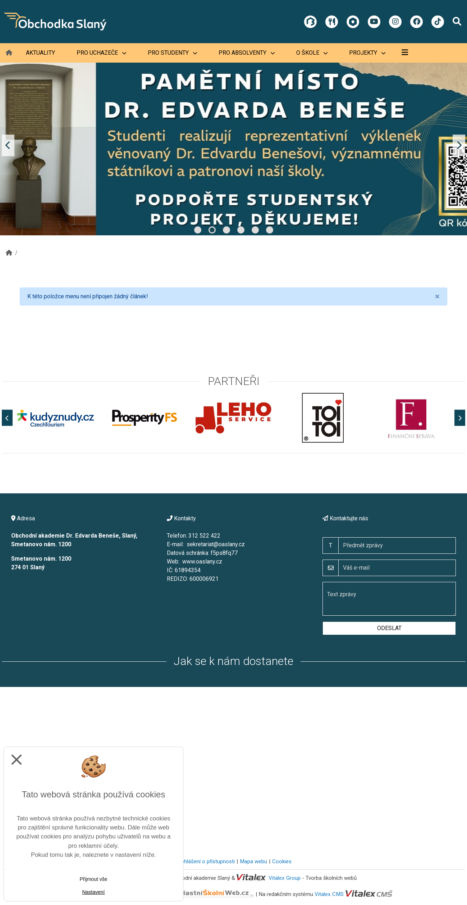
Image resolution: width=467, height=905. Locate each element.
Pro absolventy (247, 52)
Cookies (282, 861)
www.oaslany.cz (202, 561)
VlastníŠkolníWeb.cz (189, 894)
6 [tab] (269, 230)
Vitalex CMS (329, 894)
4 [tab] (240, 230)
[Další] (459, 418)
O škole (312, 52)
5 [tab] (255, 230)
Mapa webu (253, 861)
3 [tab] (226, 230)
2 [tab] (212, 230)
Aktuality (40, 52)
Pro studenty (172, 52)
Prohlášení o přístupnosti (205, 861)
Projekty (367, 52)
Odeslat (389, 628)
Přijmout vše (93, 879)
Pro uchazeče (101, 52)
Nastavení (93, 892)
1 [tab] (197, 230)
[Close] (437, 296)
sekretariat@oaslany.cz (216, 544)
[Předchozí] (7, 418)
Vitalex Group (285, 878)
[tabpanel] (233, 145)
